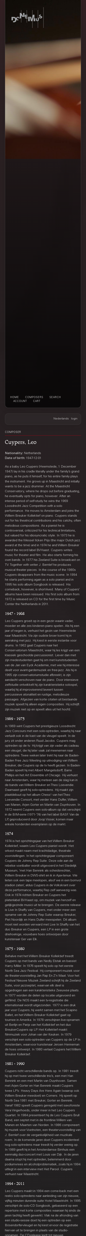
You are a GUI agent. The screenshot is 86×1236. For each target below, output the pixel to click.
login (74, 418)
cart (36, 401)
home (14, 397)
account (20, 401)
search (55, 397)
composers (34, 397)
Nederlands (61, 418)
